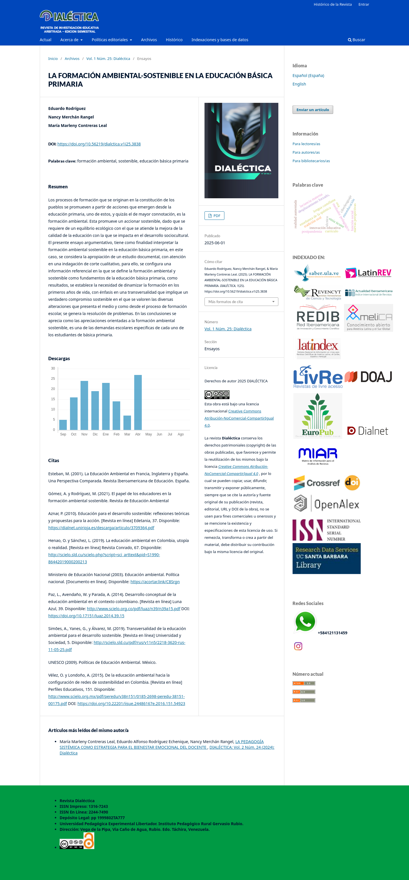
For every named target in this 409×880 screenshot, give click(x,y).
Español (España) (308, 75)
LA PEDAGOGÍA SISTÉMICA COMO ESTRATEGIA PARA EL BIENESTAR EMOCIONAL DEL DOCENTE (162, 744)
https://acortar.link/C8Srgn (155, 581)
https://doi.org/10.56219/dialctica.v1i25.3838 (99, 144)
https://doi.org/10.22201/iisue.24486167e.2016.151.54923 (131, 703)
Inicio (53, 58)
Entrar (363, 4)
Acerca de (69, 39)
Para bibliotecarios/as (311, 160)
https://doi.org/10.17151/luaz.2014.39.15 (86, 615)
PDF (216, 215)
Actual (45, 39)
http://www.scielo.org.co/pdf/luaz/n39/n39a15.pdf (133, 608)
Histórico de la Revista (333, 4)
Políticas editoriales (110, 39)
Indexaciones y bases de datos (220, 39)
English (299, 84)
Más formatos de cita (225, 301)
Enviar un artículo (313, 109)
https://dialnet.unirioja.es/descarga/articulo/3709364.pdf (101, 527)
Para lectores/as (306, 143)
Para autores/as (306, 152)
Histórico (174, 39)
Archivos (149, 39)
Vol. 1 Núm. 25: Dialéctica (108, 58)
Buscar (356, 39)
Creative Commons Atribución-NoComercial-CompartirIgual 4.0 (239, 418)
